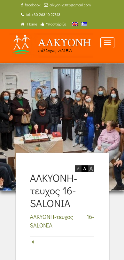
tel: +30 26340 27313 (40, 14)
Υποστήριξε (53, 23)
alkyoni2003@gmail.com (67, 4)
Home (29, 23)
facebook (31, 4)
